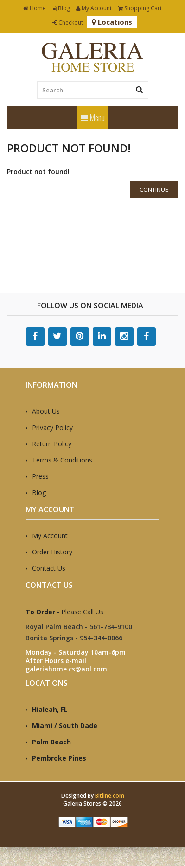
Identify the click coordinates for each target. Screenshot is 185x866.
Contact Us (48, 568)
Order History (52, 551)
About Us (46, 411)
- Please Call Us (64, 611)
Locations (112, 21)
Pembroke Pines (59, 758)
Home (34, 8)
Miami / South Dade (64, 725)
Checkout (67, 22)
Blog (61, 8)
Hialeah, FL (50, 709)
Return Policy (51, 443)
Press (40, 476)
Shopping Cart (140, 8)
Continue (154, 189)
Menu (93, 117)
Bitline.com (109, 796)
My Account (94, 8)
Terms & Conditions (62, 460)
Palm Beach (51, 741)
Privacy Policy (52, 427)
